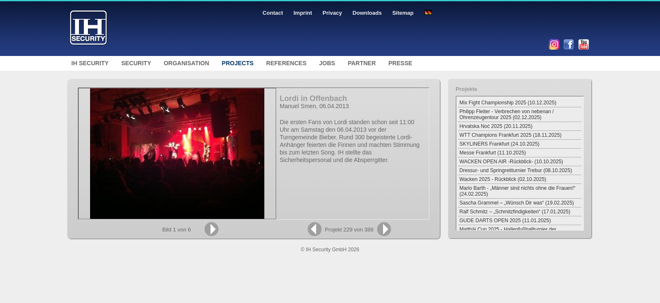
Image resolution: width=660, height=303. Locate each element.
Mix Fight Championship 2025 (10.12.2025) (508, 103)
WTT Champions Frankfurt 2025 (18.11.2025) (511, 135)
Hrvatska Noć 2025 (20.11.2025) (496, 126)
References (286, 63)
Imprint (302, 13)
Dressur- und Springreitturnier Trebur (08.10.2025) (516, 170)
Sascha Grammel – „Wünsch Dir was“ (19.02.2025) (517, 203)
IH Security (90, 63)
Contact (273, 13)
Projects (237, 63)
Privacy (332, 13)
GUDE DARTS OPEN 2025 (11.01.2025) (505, 220)
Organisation (186, 63)
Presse (400, 63)
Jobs (327, 63)
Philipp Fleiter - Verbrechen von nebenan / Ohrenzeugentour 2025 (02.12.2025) (507, 114)
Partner (362, 63)
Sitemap (403, 13)
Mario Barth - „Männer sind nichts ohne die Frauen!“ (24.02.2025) (517, 191)
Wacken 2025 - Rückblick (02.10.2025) (503, 179)
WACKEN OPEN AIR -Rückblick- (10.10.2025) (511, 162)
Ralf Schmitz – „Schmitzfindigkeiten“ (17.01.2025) (515, 212)
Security (136, 63)
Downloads (367, 13)
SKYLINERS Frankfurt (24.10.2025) (500, 144)
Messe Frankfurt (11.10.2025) (493, 153)
